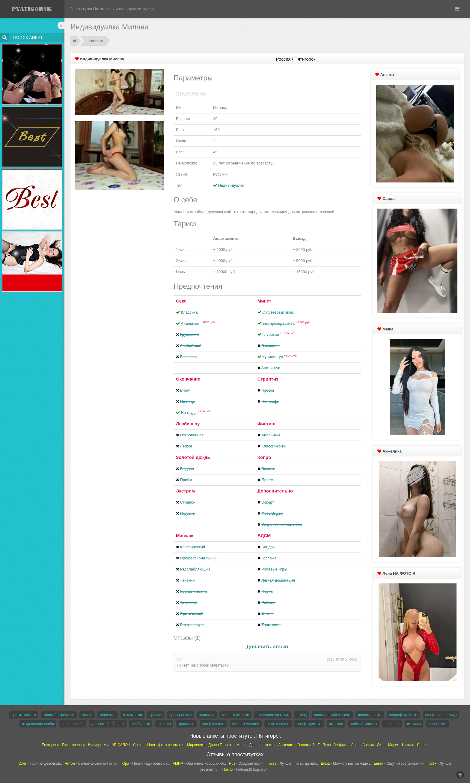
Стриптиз (267, 378)
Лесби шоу (188, 423)
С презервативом (277, 312)
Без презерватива (286, 323)
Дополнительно (275, 490)
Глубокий (279, 334)
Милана (96, 41)
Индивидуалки (231, 185)
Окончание (188, 378)
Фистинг (266, 423)
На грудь (196, 412)
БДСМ (264, 535)
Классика (189, 312)
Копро (264, 457)
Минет (264, 300)
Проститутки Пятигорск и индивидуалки (105, 9)
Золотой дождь (193, 457)
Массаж (184, 535)
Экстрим (185, 490)
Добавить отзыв (267, 646)
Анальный (198, 323)
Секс (181, 300)
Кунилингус (280, 356)
